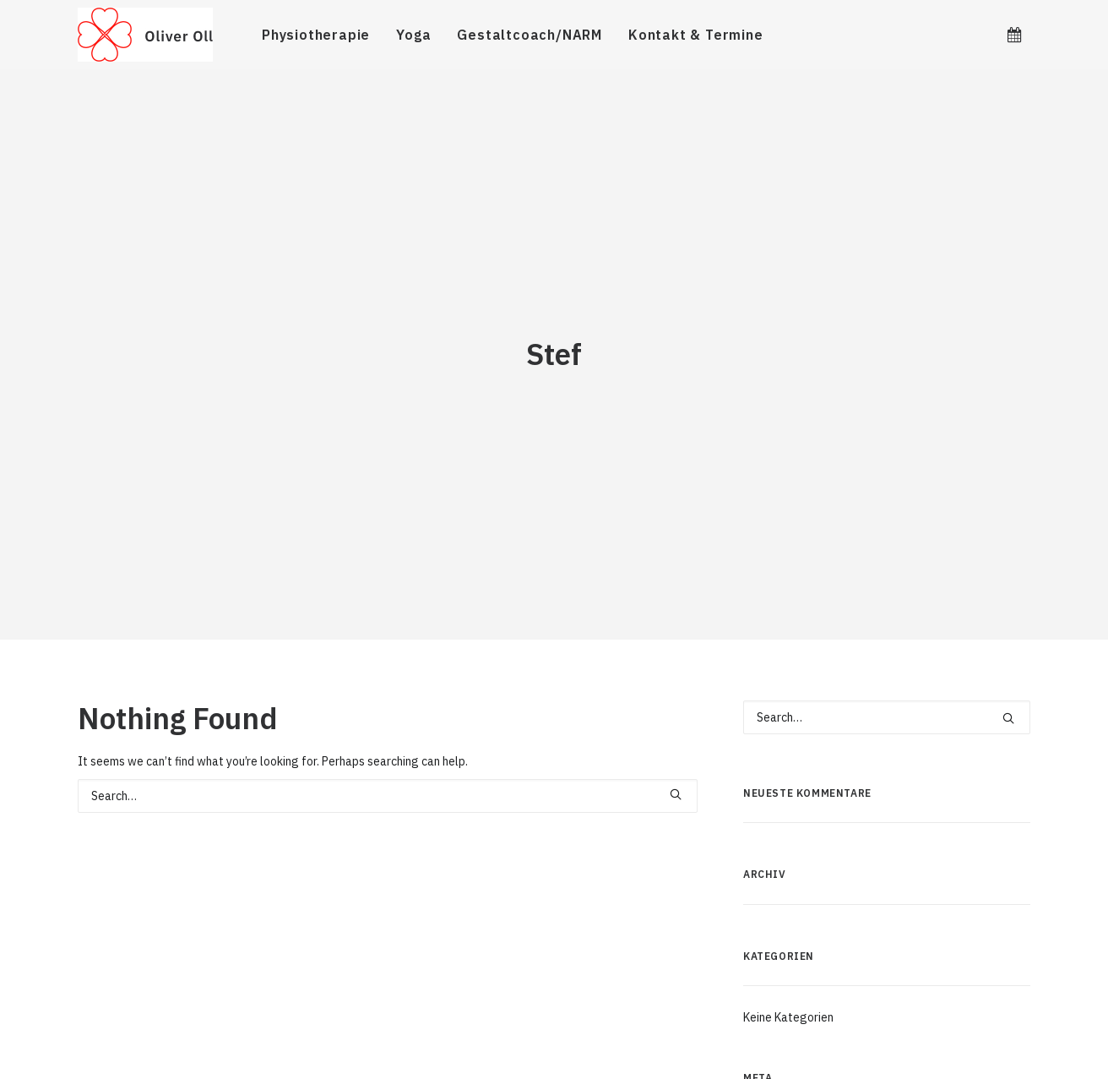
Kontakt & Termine (695, 34)
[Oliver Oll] (145, 35)
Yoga (413, 34)
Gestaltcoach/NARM (529, 34)
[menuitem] (316, 34)
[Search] (388, 744)
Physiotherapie (316, 34)
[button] (1014, 34)
